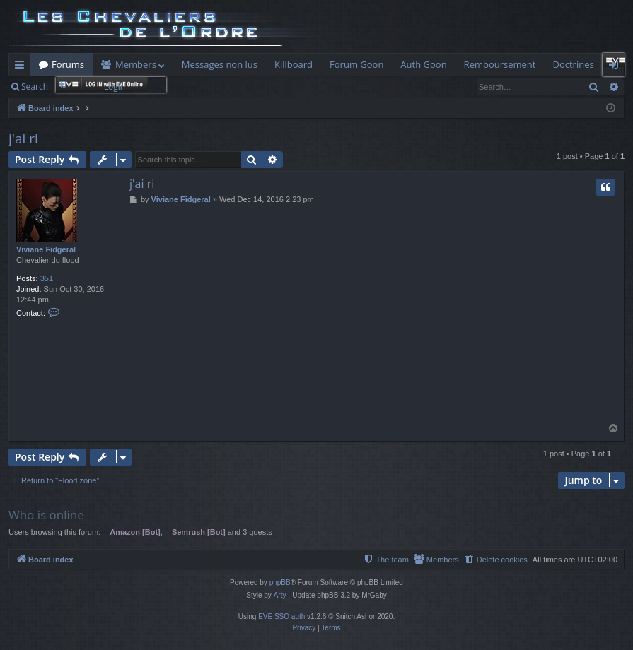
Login (114, 87)
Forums (68, 64)
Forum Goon (356, 64)
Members (135, 64)
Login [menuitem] (616, 67)
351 (46, 278)
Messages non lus (219, 64)
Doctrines (572, 64)
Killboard (293, 64)
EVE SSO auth (281, 616)
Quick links (22, 67)
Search (34, 87)
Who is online (46, 515)
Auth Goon (423, 64)
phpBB (280, 582)
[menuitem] (496, 559)
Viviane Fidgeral (46, 249)
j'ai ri (23, 138)
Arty (280, 595)
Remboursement (500, 64)
